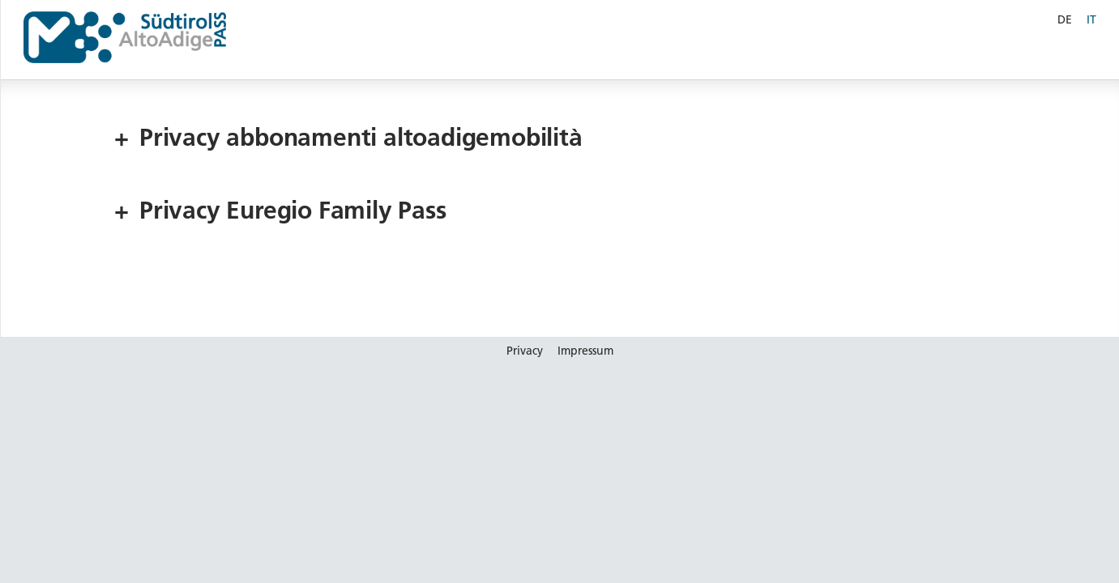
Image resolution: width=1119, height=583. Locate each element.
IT (1091, 19)
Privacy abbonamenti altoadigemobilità (348, 138)
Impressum (585, 350)
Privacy (524, 350)
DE (1064, 19)
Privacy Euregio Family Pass (280, 211)
